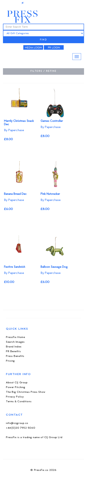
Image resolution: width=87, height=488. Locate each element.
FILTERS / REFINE (43, 71)
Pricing (10, 361)
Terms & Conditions (18, 401)
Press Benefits (15, 356)
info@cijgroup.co (17, 423)
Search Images (15, 342)
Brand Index (13, 346)
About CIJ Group (16, 382)
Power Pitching (15, 387)
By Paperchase (14, 130)
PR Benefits (13, 351)
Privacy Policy (15, 396)
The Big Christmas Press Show (25, 392)
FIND (43, 39)
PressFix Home (15, 337)
